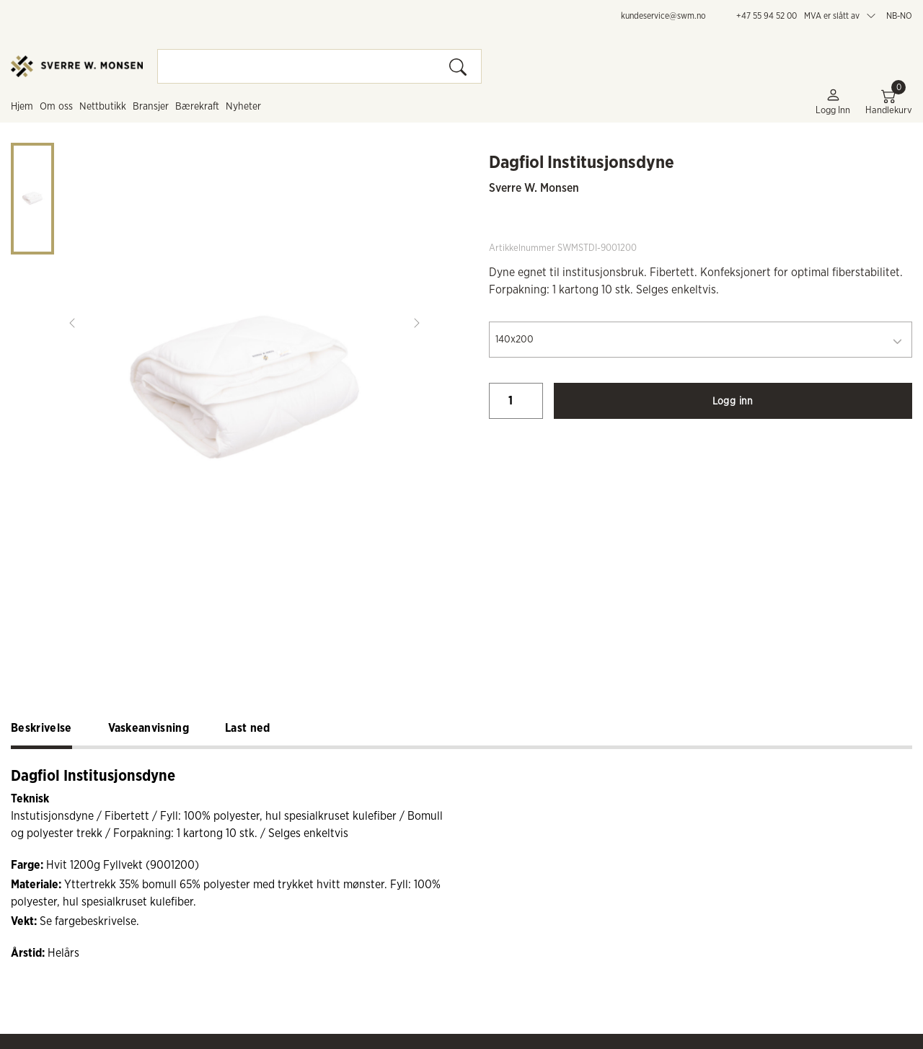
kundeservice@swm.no (663, 16)
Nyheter (243, 107)
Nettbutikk (102, 107)
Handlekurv (888, 101)
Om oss (56, 107)
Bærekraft (197, 107)
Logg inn (833, 101)
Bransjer (151, 107)
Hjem (22, 107)
